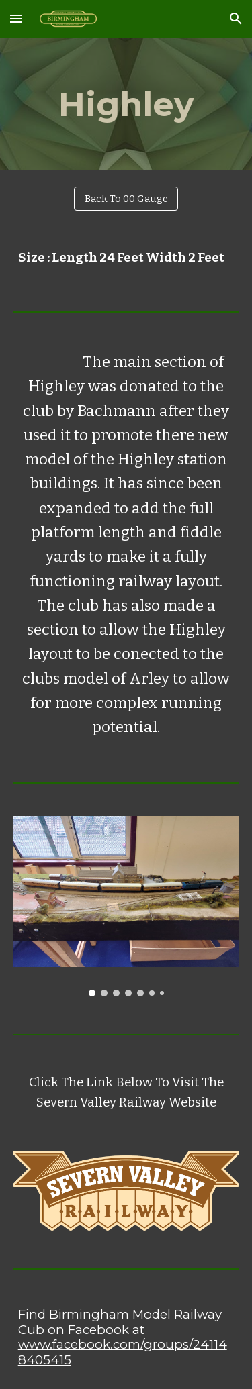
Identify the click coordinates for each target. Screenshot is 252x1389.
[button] (16, 18)
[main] (126, 104)
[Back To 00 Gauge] (126, 199)
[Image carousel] (126, 906)
